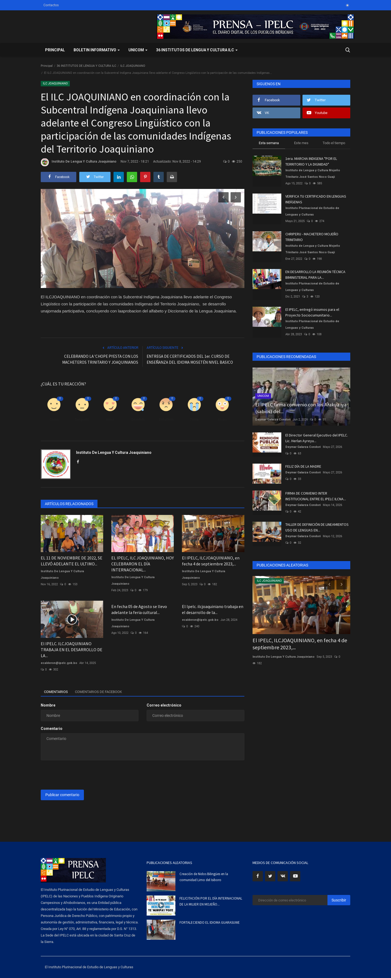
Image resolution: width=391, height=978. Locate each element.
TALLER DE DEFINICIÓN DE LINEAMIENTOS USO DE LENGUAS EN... (317, 527)
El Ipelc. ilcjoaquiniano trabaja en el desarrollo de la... (212, 609)
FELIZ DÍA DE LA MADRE (303, 466)
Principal (55, 50)
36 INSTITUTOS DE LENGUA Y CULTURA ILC (86, 66)
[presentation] (82, 775)
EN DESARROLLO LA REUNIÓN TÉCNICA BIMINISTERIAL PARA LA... (315, 274)
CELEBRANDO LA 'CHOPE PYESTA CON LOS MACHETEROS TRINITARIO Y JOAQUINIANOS (100, 359)
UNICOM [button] (137, 50)
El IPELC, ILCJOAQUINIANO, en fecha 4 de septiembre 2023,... (210, 560)
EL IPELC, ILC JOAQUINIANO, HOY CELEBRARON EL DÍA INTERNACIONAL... (142, 563)
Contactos (51, 5)
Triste (194, 419)
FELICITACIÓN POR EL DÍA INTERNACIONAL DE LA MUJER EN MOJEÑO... (210, 901)
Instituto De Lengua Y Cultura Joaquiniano (78, 162)
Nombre (48, 705)
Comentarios (58, 692)
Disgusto (82, 419)
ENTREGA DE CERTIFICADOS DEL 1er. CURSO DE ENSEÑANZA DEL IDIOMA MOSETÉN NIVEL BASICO (190, 359)
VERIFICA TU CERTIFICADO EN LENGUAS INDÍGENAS (315, 199)
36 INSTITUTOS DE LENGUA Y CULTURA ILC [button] (197, 50)
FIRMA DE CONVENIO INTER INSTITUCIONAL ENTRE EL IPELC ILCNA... (315, 496)
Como (53, 419)
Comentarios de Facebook (105, 692)
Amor (110, 419)
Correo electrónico (164, 705)
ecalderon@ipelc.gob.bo (59, 663)
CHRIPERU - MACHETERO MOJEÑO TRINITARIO (311, 237)
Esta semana (269, 143)
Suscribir (339, 900)
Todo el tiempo (334, 143)
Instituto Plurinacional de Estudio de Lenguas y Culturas (312, 211)
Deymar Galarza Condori (273, 419)
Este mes (301, 143)
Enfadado (166, 419)
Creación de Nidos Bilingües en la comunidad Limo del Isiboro (203, 877)
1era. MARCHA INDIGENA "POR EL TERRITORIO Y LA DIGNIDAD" (311, 161)
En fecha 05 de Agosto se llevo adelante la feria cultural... (139, 609)
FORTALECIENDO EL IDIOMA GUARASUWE (209, 922)
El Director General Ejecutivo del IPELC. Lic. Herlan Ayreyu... (316, 438)
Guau (222, 419)
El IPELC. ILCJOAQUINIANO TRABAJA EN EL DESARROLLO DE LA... (71, 649)
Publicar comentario (62, 795)
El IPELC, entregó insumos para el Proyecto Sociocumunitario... (312, 312)
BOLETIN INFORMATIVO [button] (97, 50)
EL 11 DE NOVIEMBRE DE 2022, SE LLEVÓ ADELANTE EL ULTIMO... (71, 560)
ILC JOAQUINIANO (132, 66)
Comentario (51, 728)
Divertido (138, 419)
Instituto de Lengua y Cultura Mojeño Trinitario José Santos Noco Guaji (312, 174)
